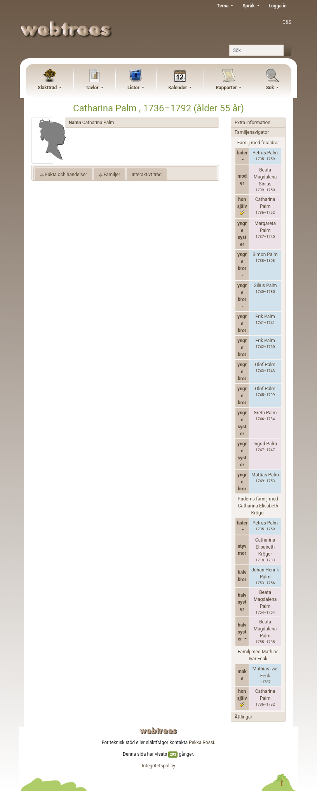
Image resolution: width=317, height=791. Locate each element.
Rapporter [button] (227, 87)
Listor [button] (134, 87)
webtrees (158, 731)
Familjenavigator (252, 132)
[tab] (142, 123)
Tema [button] (223, 6)
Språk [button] (249, 6)
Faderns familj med (258, 506)
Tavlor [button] (92, 87)
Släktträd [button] (48, 87)
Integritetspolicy (158, 765)
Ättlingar (243, 717)
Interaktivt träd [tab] (147, 174)
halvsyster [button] (242, 632)
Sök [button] (270, 87)
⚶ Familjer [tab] (109, 174)
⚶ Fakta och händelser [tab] (63, 174)
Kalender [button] (178, 87)
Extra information (252, 122)
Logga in (278, 6)
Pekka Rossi (201, 742)
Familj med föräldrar (258, 142)
